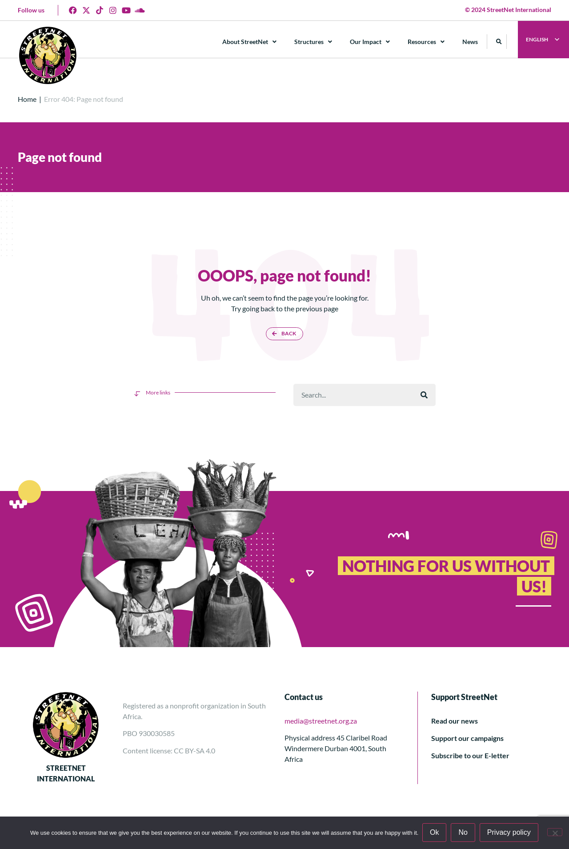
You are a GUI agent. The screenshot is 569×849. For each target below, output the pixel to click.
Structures (314, 41)
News (470, 41)
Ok (434, 833)
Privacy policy (509, 833)
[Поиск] (424, 395)
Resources (426, 41)
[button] (499, 41)
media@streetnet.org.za (320, 720)
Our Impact (370, 41)
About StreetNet (250, 41)
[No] (554, 833)
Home (27, 99)
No (463, 833)
